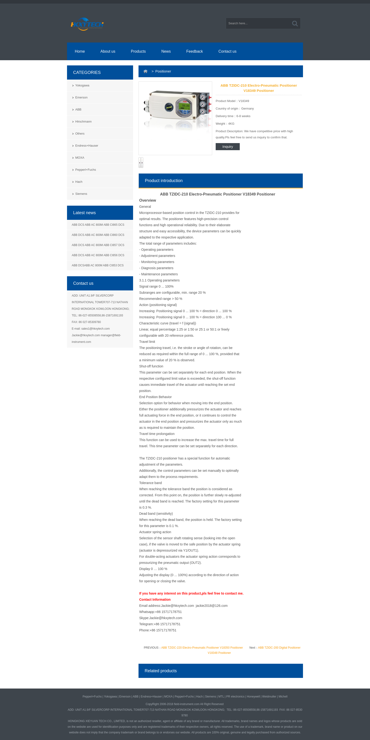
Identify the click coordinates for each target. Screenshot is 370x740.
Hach (78, 181)
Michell (283, 696)
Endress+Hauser (86, 145)
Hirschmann (83, 121)
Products (138, 51)
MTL (221, 696)
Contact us (227, 51)
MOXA (79, 157)
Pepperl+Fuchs (85, 169)
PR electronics (235, 696)
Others (79, 133)
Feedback (194, 51)
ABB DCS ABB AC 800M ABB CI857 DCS (98, 245)
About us (108, 51)
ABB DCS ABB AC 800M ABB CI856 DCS (98, 255)
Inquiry (227, 147)
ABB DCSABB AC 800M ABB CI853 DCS (98, 265)
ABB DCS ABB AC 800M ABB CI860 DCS (98, 235)
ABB (78, 109)
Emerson (81, 97)
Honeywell (253, 696)
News (166, 51)
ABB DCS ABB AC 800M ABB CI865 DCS (98, 224)
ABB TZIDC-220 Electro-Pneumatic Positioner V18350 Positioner (202, 647)
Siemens (81, 194)
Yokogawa (82, 85)
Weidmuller (269, 696)
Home (80, 51)
